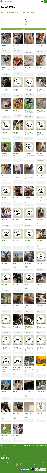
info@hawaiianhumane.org (5, 460)
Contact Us (2, 453)
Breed (2, 17)
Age (25, 17)
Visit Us (2, 454)
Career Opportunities (4, 451)
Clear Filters (23, 29)
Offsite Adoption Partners (4, 452)
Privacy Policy (3, 455)
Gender (2, 21)
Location (26, 21)
